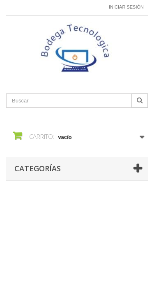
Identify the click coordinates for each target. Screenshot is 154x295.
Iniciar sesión (126, 7)
